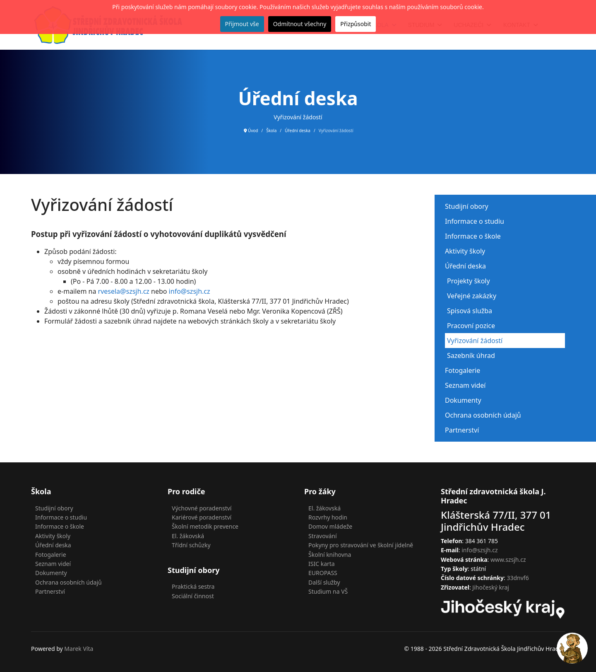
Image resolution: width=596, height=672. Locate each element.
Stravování (322, 536)
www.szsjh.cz (508, 559)
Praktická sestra (193, 586)
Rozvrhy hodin (327, 517)
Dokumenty (463, 400)
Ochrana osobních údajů (483, 415)
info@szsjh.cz (189, 291)
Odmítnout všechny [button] (300, 24)
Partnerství (462, 430)
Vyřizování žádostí (474, 340)
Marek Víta (78, 649)
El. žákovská (188, 536)
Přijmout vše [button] (242, 24)
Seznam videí (465, 385)
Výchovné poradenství (201, 508)
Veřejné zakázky (471, 295)
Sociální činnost (193, 596)
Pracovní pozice (471, 325)
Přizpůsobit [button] (355, 24)
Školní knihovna (329, 554)
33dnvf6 (518, 578)
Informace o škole (473, 236)
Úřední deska (465, 266)
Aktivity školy (465, 251)
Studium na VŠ (328, 591)
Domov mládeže (330, 526)
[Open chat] (572, 648)
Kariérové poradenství (201, 517)
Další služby (324, 582)
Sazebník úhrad (471, 355)
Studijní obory (466, 206)
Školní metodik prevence (205, 526)
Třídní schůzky (191, 545)
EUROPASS (322, 573)
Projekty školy (468, 280)
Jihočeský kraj (490, 587)
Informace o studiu (474, 221)
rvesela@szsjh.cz (123, 291)
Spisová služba (469, 310)
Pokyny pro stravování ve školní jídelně (360, 545)
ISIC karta (321, 564)
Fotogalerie (462, 370)
